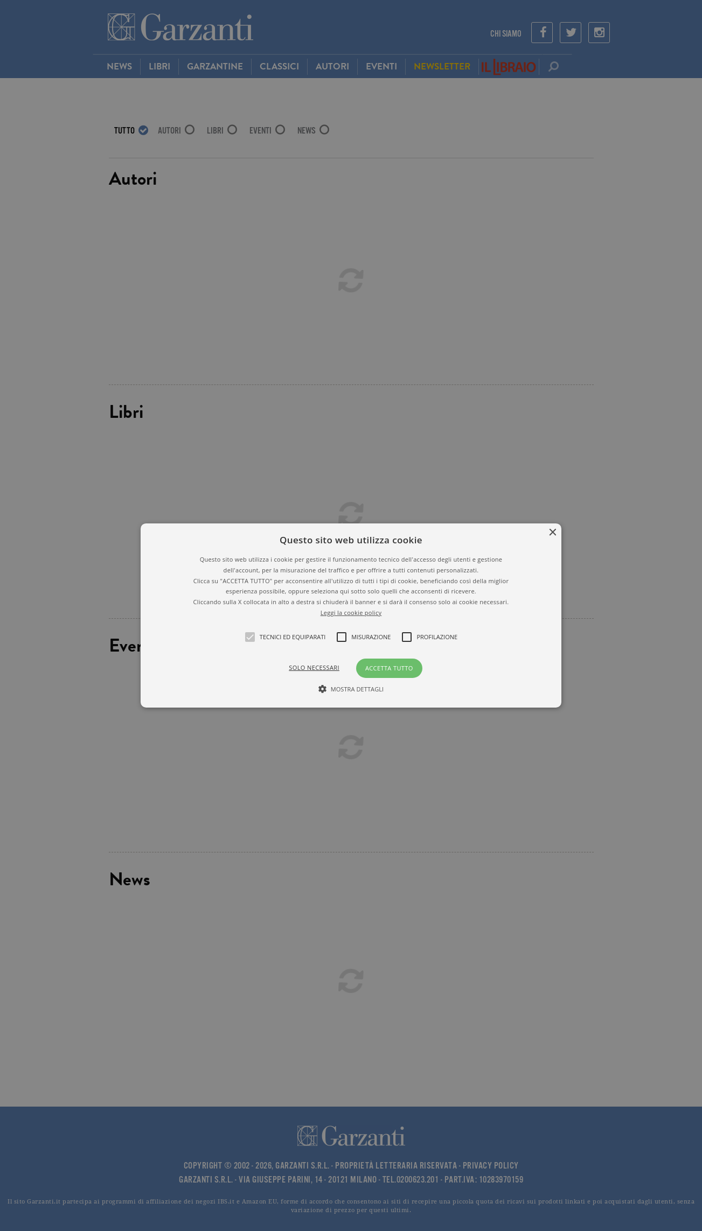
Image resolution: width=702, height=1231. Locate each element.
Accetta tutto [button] (389, 668)
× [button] (552, 533)
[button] (351, 615)
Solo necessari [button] (314, 667)
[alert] (351, 615)
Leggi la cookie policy (351, 612)
